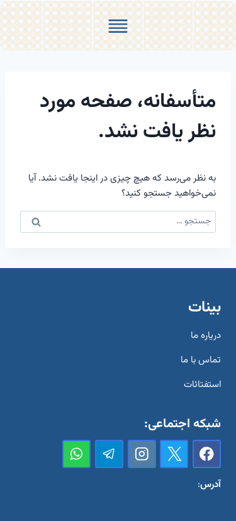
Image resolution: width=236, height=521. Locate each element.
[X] (174, 454)
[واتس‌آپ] (76, 454)
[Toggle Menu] (118, 26)
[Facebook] (207, 454)
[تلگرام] (109, 454)
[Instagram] (142, 454)
